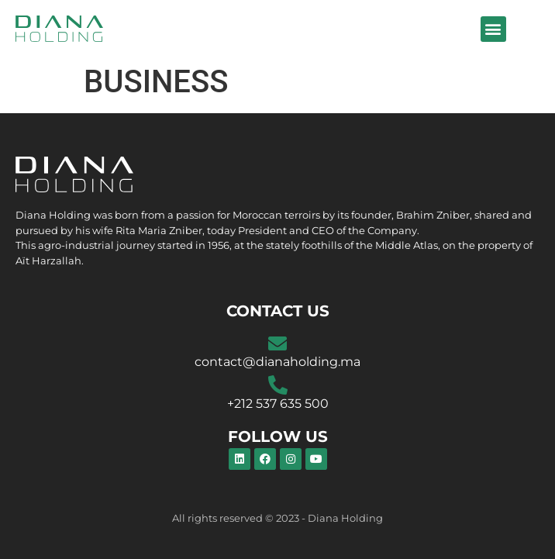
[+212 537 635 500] (278, 385)
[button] (493, 29)
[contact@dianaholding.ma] (277, 343)
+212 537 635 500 (278, 403)
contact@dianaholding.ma (277, 361)
